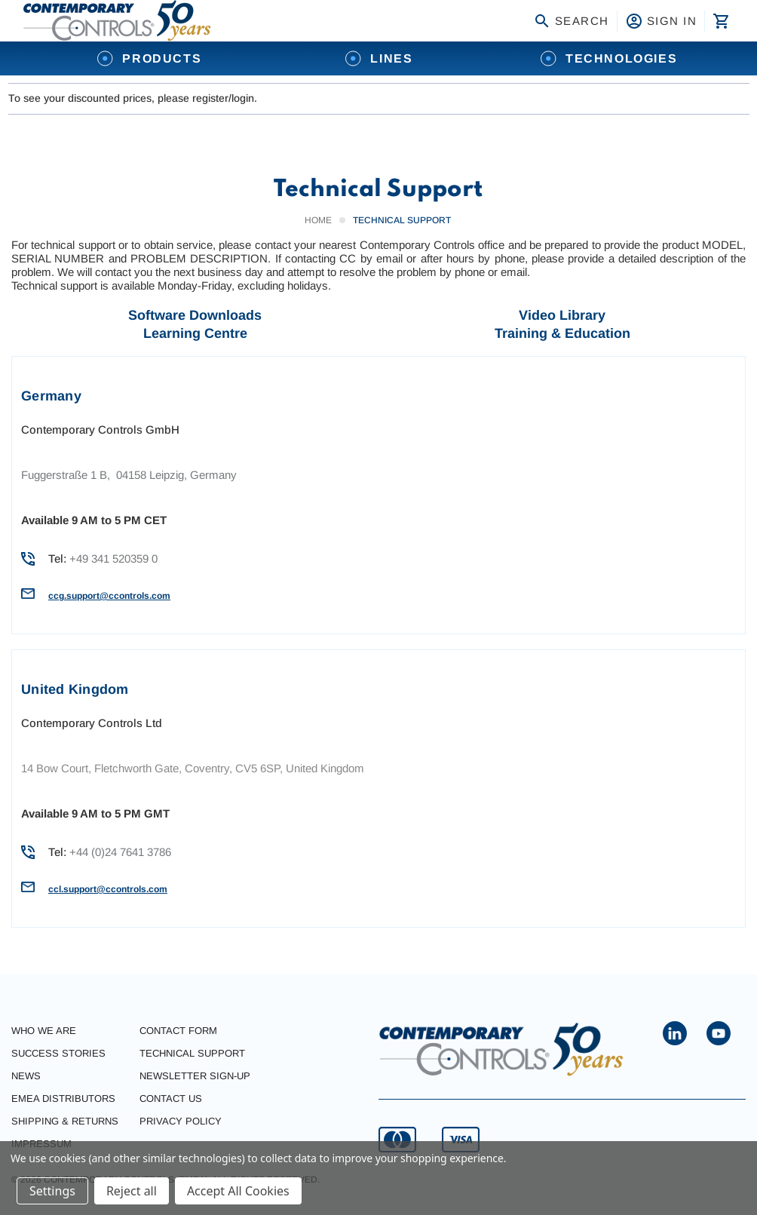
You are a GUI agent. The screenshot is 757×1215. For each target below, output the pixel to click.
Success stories (58, 1053)
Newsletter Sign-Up (194, 1076)
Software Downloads (195, 315)
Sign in (661, 21)
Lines (378, 58)
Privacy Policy (180, 1121)
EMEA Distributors (63, 1098)
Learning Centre (195, 333)
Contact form (178, 1030)
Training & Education (562, 333)
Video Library (562, 315)
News (26, 1076)
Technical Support (192, 1053)
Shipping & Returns (64, 1121)
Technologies (608, 58)
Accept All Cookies (238, 1191)
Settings (52, 1191)
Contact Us (170, 1098)
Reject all (131, 1191)
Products (148, 58)
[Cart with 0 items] (719, 21)
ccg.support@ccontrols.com (109, 596)
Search (571, 21)
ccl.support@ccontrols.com (107, 889)
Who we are (43, 1030)
